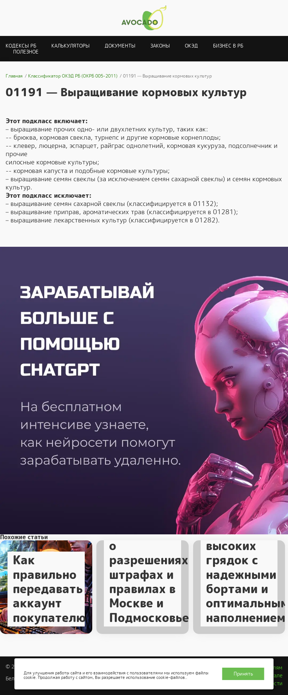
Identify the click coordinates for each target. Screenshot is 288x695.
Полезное (26, 51)
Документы (120, 45)
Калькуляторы (70, 45)
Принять (243, 673)
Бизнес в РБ (228, 45)
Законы (160, 45)
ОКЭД (191, 45)
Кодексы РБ (21, 45)
